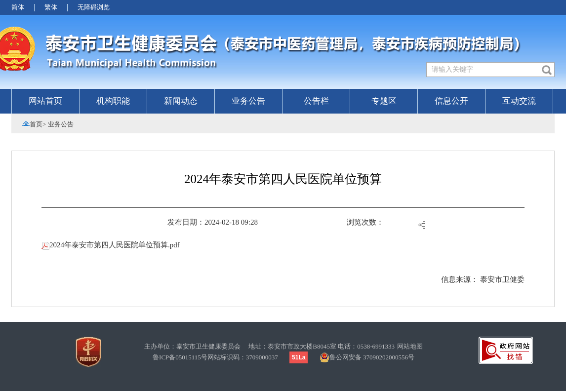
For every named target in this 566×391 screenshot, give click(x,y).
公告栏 (316, 101)
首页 (36, 124)
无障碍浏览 (94, 7)
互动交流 (519, 101)
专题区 (384, 101)
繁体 (50, 7)
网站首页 (45, 101)
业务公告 (248, 101)
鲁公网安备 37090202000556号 (367, 357)
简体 (17, 7)
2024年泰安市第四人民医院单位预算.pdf (110, 245)
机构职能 (113, 101)
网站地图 (410, 346)
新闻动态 (181, 101)
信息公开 (451, 101)
